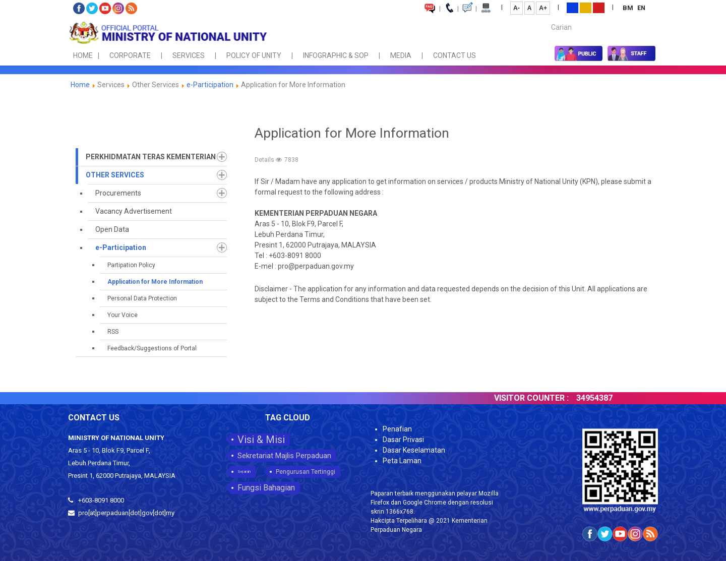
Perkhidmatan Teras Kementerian (151, 157)
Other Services (115, 175)
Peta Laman (402, 461)
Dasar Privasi (403, 439)
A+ (543, 8)
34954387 (603, 398)
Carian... (546, 18)
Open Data (112, 229)
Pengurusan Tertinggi (305, 471)
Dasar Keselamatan (414, 450)
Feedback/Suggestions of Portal (152, 348)
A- (516, 8)
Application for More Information (155, 281)
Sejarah (244, 471)
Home (80, 85)
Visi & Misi (261, 439)
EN (641, 8)
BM (629, 8)
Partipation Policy (131, 265)
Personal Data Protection (142, 298)
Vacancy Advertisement (133, 211)
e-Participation (210, 85)
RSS (112, 331)
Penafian (397, 429)
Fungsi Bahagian (266, 487)
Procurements (118, 193)
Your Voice (122, 315)
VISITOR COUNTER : (540, 398)
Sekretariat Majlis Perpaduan (284, 455)
